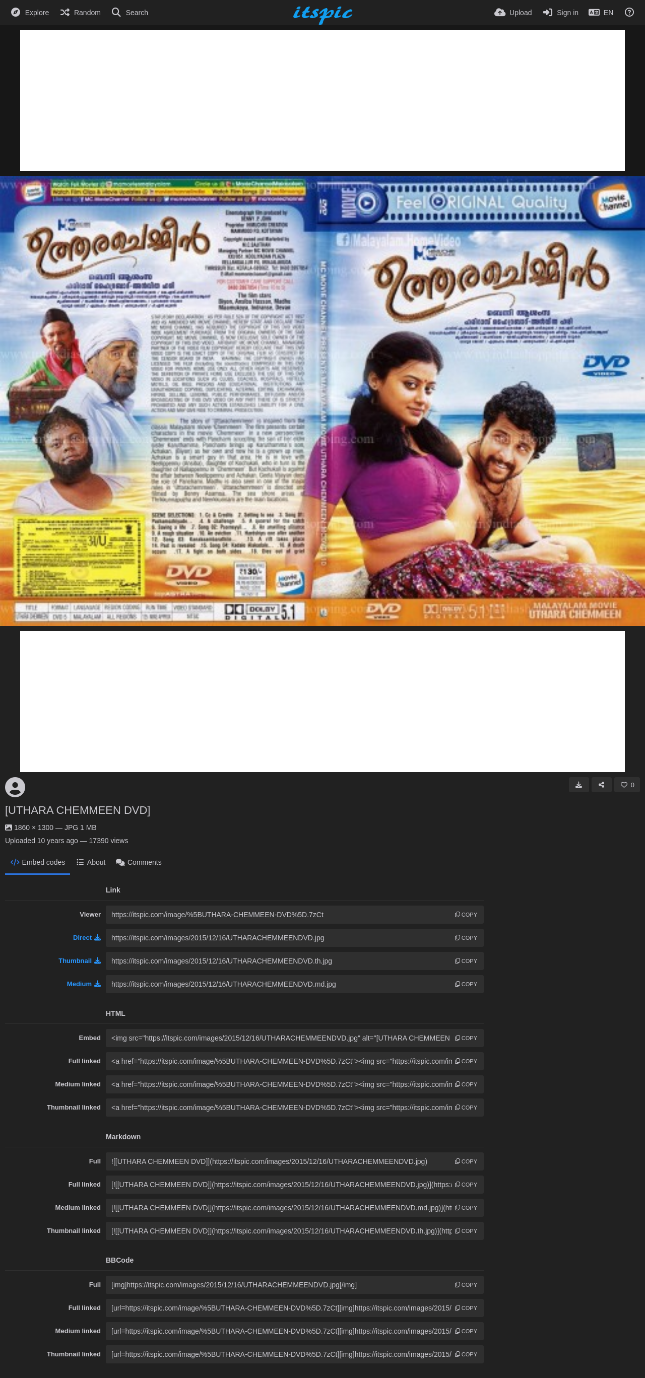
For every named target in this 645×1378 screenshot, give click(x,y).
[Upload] (513, 12)
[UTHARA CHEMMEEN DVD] (77, 810)
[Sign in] (560, 12)
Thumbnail (79, 960)
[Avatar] (15, 787)
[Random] (80, 12)
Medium (84, 984)
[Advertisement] (322, 100)
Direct (87, 937)
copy (466, 915)
